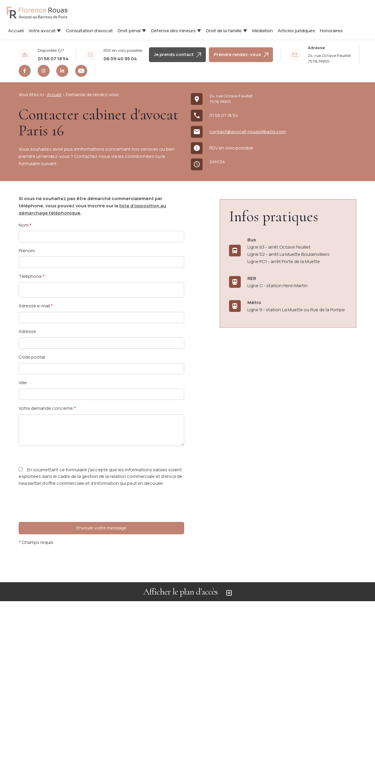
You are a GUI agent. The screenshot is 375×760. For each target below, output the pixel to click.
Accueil (16, 30)
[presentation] (64, 516)
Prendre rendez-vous (241, 54)
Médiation (262, 30)
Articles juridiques (296, 30)
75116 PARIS (330, 58)
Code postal (32, 357)
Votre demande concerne (47, 408)
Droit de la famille (224, 30)
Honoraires (331, 30)
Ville (23, 382)
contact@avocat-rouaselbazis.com (247, 131)
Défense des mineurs (173, 30)
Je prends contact (177, 54)
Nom (25, 225)
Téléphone (32, 276)
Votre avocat (42, 30)
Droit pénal (129, 30)
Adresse (27, 331)
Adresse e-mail (36, 306)
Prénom (27, 250)
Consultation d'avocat (89, 30)
